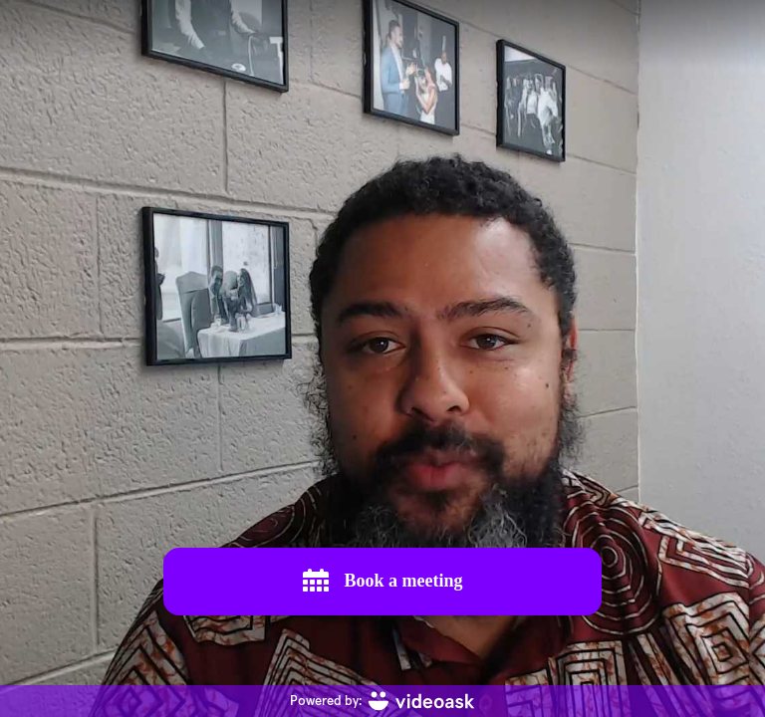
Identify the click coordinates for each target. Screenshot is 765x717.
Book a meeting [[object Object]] (383, 581)
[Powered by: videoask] (382, 701)
